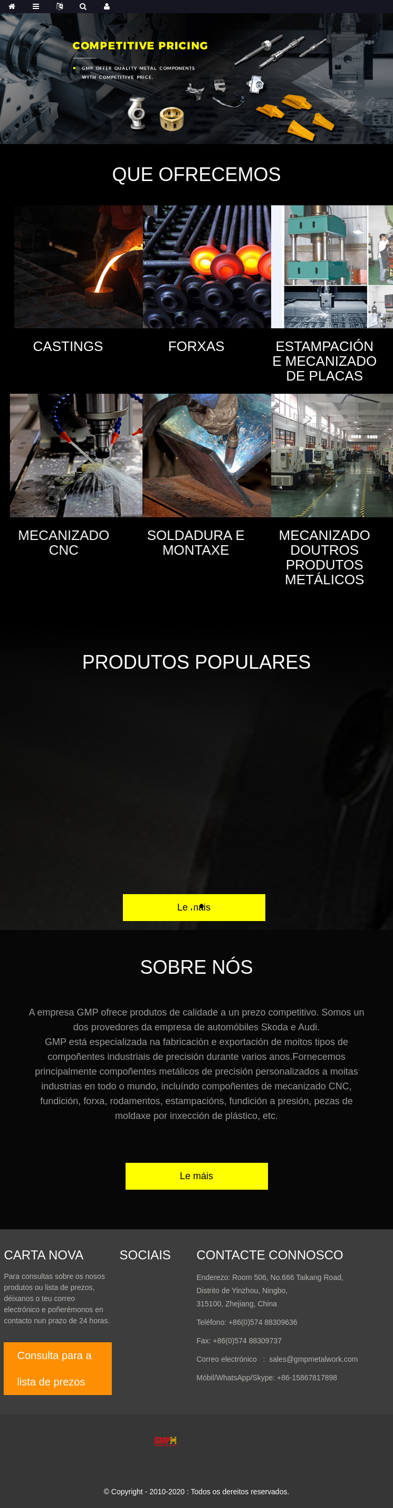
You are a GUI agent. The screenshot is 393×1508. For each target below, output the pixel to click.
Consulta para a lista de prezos (54, 1369)
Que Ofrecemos (196, 174)
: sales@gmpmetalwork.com (307, 1359)
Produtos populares (196, 662)
